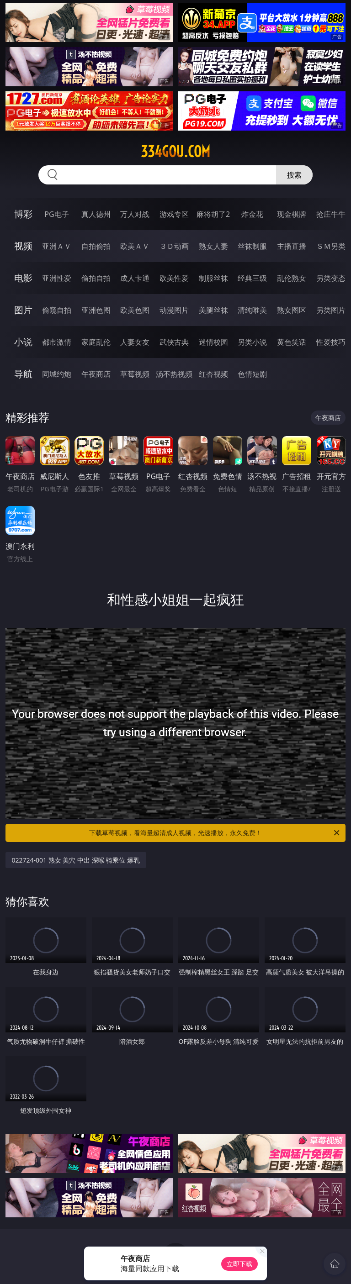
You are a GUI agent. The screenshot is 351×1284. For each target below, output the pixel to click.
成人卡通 (134, 278)
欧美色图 (134, 310)
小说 (23, 342)
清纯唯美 (252, 310)
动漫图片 (174, 310)
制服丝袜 (213, 278)
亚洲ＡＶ (56, 246)
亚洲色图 (96, 310)
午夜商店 (96, 374)
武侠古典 (174, 342)
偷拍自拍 (96, 278)
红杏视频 (213, 374)
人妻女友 (134, 342)
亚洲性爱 (56, 278)
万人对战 (134, 214)
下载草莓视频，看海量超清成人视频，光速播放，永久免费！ (215, 832)
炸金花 (252, 214)
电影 (23, 278)
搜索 (294, 175)
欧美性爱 (174, 278)
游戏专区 (174, 214)
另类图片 (331, 310)
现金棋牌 (291, 214)
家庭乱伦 (96, 342)
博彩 (23, 214)
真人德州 (96, 214)
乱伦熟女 (291, 278)
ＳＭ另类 (331, 246)
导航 (23, 374)
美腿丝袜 (213, 310)
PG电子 (56, 214)
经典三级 (252, 278)
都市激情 (56, 342)
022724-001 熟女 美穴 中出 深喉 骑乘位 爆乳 (76, 860)
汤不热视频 (174, 374)
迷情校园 (213, 342)
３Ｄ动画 (174, 246)
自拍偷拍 (96, 246)
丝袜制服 (252, 246)
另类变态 (331, 278)
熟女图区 (291, 310)
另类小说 (252, 342)
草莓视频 (134, 374)
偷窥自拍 (56, 310)
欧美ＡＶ (134, 246)
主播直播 (291, 246)
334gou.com (175, 151)
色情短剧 (252, 374)
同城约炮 (56, 374)
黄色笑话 (291, 342)
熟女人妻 (213, 246)
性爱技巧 (331, 342)
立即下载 (239, 1263)
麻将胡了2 (213, 214)
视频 (23, 246)
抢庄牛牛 (331, 214)
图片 (23, 310)
